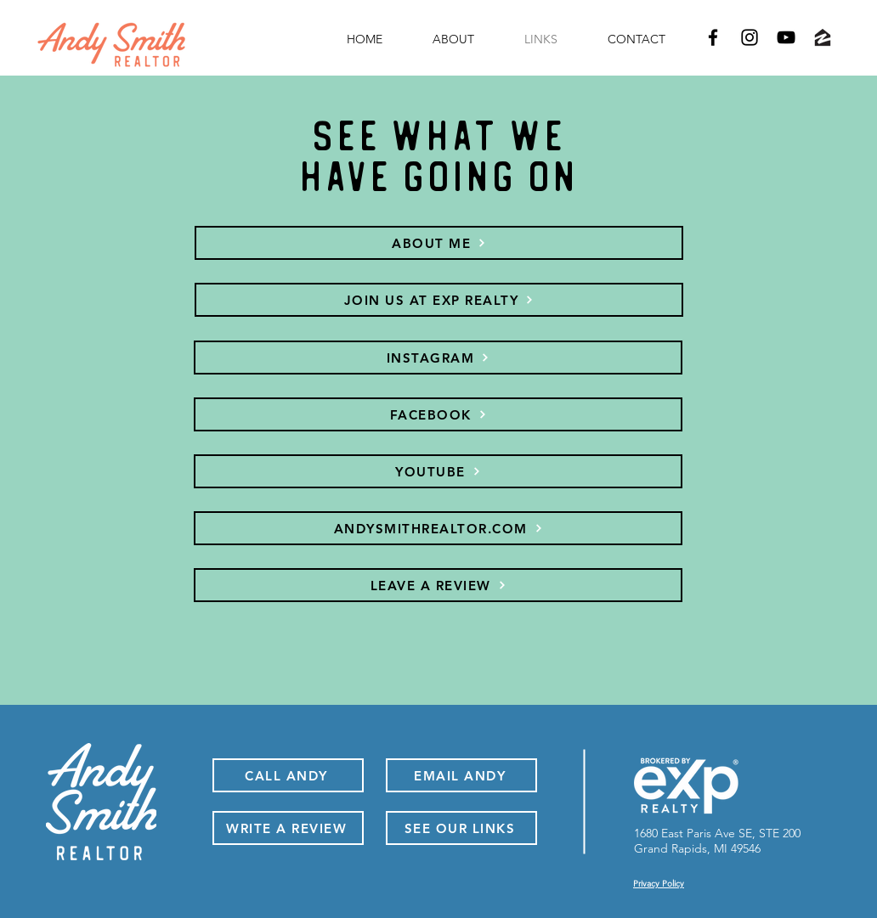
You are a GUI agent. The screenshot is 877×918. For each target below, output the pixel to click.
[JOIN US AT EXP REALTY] (439, 300)
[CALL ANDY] (288, 775)
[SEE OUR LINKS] (461, 828)
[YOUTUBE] (438, 471)
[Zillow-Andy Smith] (823, 37)
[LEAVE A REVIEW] (438, 585)
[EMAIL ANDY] (461, 775)
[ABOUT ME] (439, 243)
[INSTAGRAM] (438, 358)
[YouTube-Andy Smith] (786, 37)
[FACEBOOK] (438, 414)
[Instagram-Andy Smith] (749, 37)
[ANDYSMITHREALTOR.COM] (438, 528)
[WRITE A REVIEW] (288, 828)
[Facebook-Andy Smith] (713, 37)
